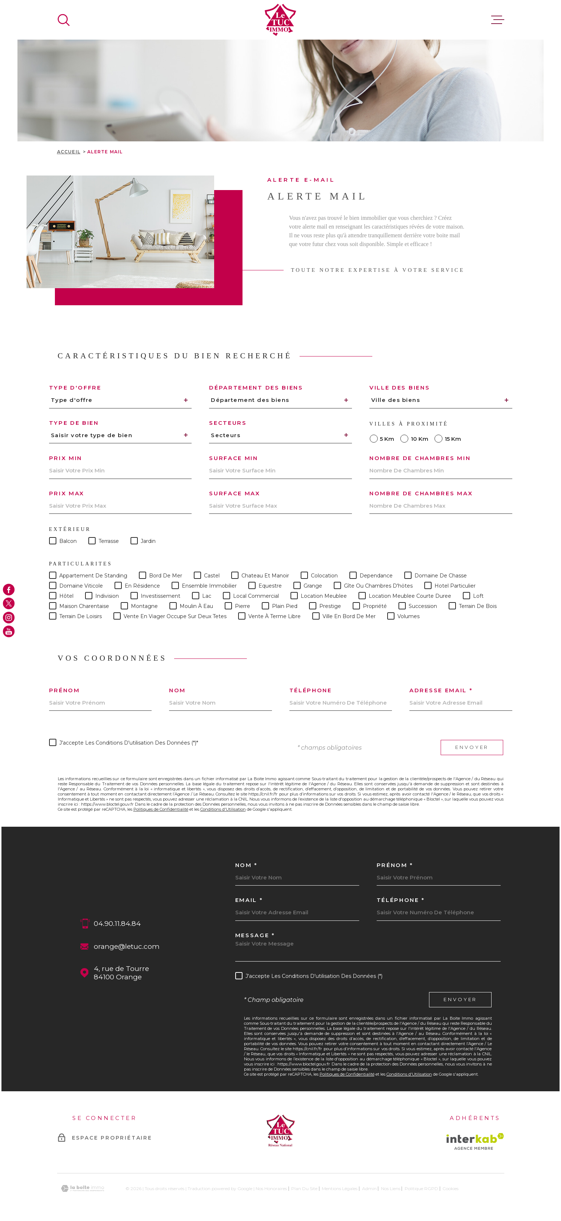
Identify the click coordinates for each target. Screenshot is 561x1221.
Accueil (68, 151)
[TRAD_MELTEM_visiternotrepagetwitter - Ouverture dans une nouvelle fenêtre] (9, 603)
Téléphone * (401, 900)
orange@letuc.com (127, 946)
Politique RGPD (421, 1188)
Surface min (233, 458)
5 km (387, 439)
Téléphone (310, 690)
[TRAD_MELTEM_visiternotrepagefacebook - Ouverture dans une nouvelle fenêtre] (9, 589)
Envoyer (472, 747)
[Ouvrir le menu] (497, 20)
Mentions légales (339, 1188)
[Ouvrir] (63, 20)
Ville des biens (399, 387)
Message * (255, 935)
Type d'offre (75, 387)
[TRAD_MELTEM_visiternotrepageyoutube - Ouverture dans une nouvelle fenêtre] (9, 631)
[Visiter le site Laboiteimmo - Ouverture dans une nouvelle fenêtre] (82, 1188)
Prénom (64, 690)
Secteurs (228, 423)
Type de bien (74, 423)
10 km (419, 439)
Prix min (66, 458)
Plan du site (304, 1188)
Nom (177, 690)
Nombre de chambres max (421, 493)
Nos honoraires (271, 1188)
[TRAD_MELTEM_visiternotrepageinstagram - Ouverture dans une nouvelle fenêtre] (9, 617)
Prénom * (395, 865)
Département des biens (256, 387)
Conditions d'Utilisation (223, 809)
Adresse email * (441, 690)
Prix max (67, 493)
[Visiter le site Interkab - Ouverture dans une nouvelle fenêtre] (475, 1141)
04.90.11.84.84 (117, 923)
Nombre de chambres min (419, 458)
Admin (369, 1188)
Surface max (234, 493)
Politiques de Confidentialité (160, 809)
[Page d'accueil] (280, 20)
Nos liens (390, 1188)
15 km (453, 439)
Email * (249, 900)
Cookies (450, 1188)
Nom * (246, 865)
